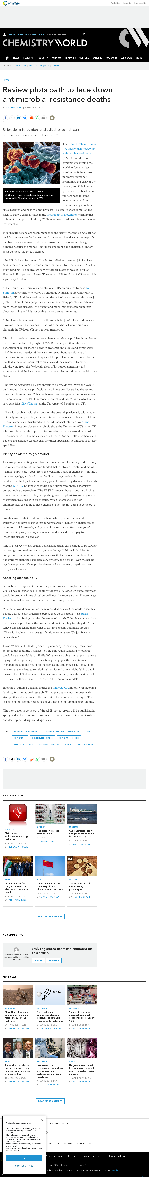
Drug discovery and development (62, 731)
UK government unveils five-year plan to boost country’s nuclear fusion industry (82, 1069)
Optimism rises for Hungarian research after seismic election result (16, 888)
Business (9, 830)
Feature (73, 880)
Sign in (38, 960)
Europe (88, 731)
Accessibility (69, 1143)
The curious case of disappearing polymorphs (79, 886)
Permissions (85, 1143)
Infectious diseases (23, 745)
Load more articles (50, 916)
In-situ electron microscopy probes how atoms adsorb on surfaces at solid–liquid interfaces (50, 1071)
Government (20, 738)
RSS (68, 1123)
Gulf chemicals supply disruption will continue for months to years (82, 833)
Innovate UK (61, 687)
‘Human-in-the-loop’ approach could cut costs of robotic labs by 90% (81, 1016)
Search (84, 34)
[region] (24, 1145)
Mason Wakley (50, 897)
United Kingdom (85, 745)
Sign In (11, 34)
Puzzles (55, 66)
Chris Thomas (30, 403)
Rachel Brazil (82, 897)
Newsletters (20, 66)
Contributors (56, 1123)
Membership (140, 3)
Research (10, 1008)
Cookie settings (24, 1166)
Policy (68, 745)
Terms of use (52, 1143)
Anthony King (14, 107)
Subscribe (38, 34)
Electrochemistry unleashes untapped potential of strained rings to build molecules (50, 1016)
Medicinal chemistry (49, 745)
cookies (116, 1170)
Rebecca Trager (19, 847)
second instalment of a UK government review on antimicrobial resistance (79, 148)
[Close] (42, 1120)
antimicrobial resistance (26, 731)
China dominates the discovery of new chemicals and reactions (50, 886)
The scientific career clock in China (48, 832)
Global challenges (118, 1156)
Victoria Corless (52, 1028)
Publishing (115, 3)
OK (24, 1158)
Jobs (31, 66)
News (6, 80)
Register (23, 34)
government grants (42, 738)
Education (127, 3)
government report (68, 738)
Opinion (41, 827)
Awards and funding (94, 1156)
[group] (139, 58)
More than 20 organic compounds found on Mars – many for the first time (16, 1016)
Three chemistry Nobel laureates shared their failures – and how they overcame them (17, 1069)
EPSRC (18, 485)
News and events (54, 1156)
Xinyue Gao (48, 841)
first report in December (62, 214)
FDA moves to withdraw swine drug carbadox (16, 836)
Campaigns (74, 1156)
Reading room (42, 66)
